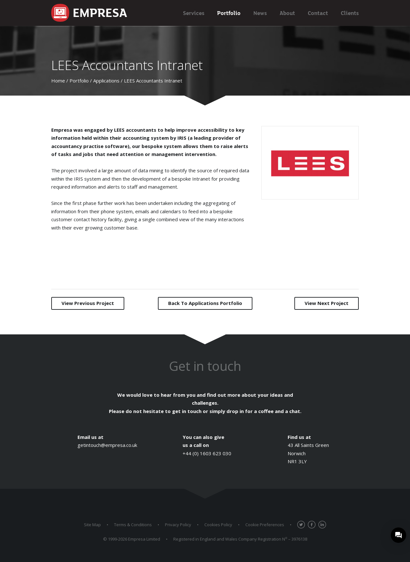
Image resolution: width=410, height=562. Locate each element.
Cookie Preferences (264, 524)
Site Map (92, 524)
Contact (318, 13)
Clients (350, 13)
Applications (106, 80)
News (260, 13)
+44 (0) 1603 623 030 (207, 453)
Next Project (326, 303)
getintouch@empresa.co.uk (107, 445)
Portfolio (229, 13)
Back (205, 303)
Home (58, 80)
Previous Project (88, 303)
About (287, 13)
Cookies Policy (218, 524)
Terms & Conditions (133, 524)
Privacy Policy (178, 524)
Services (193, 13)
